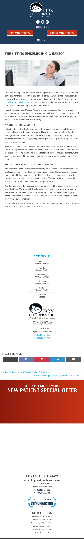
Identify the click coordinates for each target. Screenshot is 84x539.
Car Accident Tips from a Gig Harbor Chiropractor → (58, 375)
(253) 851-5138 (42, 27)
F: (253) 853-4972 (42, 338)
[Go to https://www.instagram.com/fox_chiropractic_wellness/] (47, 22)
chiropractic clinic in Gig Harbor (22, 102)
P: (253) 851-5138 (42, 334)
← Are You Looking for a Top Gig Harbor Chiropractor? (26, 372)
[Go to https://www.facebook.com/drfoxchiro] (38, 22)
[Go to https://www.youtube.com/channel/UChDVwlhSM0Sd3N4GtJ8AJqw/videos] (42, 22)
